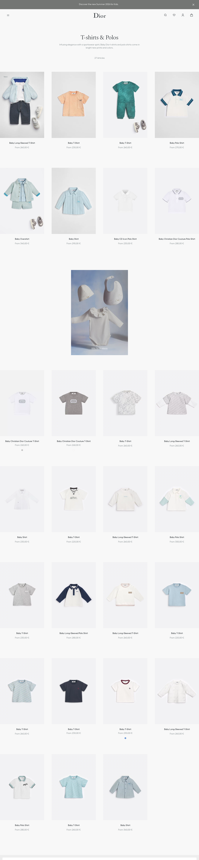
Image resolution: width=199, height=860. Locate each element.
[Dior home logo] (99, 15)
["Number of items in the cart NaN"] (191, 15)
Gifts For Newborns (99, 348)
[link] (99, 4)
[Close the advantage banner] (193, 5)
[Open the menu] (8, 15)
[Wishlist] (174, 15)
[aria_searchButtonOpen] (165, 15)
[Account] (183, 15)
